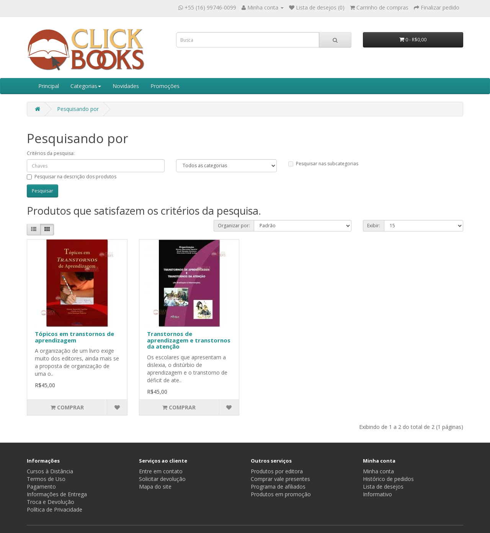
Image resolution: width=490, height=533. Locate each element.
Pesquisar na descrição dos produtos (71, 176)
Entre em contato (161, 471)
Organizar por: (234, 225)
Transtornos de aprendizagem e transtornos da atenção (188, 340)
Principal (48, 86)
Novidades (126, 86)
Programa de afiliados (278, 486)
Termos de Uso (46, 478)
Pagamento (41, 486)
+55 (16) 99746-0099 (210, 7)
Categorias (85, 86)
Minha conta (378, 471)
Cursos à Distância (50, 471)
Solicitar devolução (162, 478)
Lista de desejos (383, 486)
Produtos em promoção (281, 494)
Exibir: (373, 225)
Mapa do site (155, 486)
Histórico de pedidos (388, 478)
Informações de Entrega (57, 494)
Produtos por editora (277, 471)
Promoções (165, 86)
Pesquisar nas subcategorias (323, 163)
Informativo (377, 494)
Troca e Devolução (50, 501)
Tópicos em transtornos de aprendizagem (74, 337)
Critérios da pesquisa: (51, 153)
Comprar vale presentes (280, 478)
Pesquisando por (78, 108)
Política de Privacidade (54, 509)
